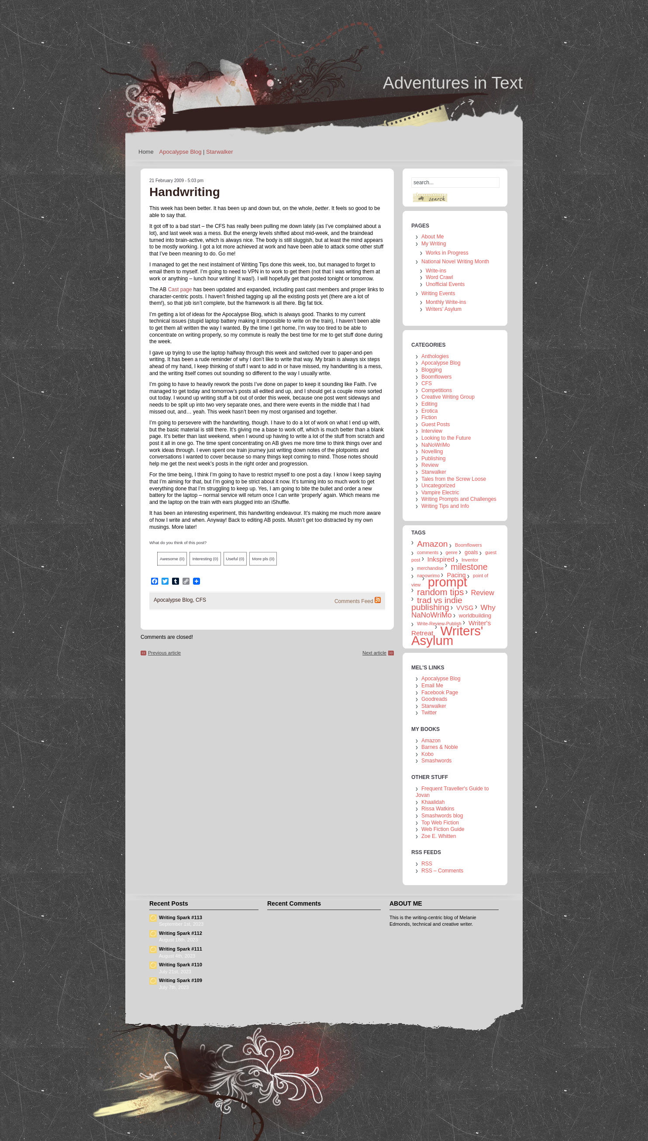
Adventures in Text (453, 82)
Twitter (429, 713)
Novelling (432, 451)
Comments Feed (353, 601)
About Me (432, 237)
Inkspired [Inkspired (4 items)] (441, 559)
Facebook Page (439, 692)
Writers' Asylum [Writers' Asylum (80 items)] (447, 636)
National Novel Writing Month (455, 262)
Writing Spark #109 (180, 980)
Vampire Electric (440, 492)
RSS (426, 864)
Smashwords (436, 761)
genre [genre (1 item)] (452, 552)
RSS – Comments (442, 871)
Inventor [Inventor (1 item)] (470, 559)
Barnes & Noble (439, 747)
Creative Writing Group (448, 397)
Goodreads (434, 699)
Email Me (432, 686)
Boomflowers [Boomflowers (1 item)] (468, 545)
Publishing (433, 458)
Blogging (431, 370)
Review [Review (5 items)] (482, 592)
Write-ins (436, 271)
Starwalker (219, 151)
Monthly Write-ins (446, 302)
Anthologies (435, 356)
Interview (431, 431)
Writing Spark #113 (180, 917)
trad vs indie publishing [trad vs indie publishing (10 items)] (436, 604)
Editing (429, 404)
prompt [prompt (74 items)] (447, 582)
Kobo (427, 754)
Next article (374, 652)
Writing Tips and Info (445, 506)
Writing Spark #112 (180, 933)
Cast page (180, 289)
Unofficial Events (445, 284)
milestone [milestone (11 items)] (469, 567)
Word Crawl (439, 277)
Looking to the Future (446, 438)
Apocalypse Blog (180, 151)
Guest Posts (435, 424)
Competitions (436, 390)
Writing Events (438, 293)
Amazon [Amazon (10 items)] (432, 543)
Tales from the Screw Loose (453, 479)
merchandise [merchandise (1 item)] (430, 568)
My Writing (433, 244)
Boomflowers (436, 377)
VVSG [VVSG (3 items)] (464, 607)
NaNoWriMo (435, 445)
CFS (201, 600)
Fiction (429, 417)
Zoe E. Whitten (438, 836)
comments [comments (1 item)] (427, 552)
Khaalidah (433, 802)
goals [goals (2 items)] (471, 552)
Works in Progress (447, 253)
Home (146, 151)
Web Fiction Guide (443, 829)
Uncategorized (438, 486)
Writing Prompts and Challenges (458, 499)
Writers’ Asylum (444, 309)
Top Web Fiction (440, 823)
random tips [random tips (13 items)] (440, 592)
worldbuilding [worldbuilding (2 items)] (475, 615)
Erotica (429, 411)
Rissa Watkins (438, 809)
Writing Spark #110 (180, 964)
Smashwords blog (442, 816)
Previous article (164, 652)
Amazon (431, 741)
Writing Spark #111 (180, 948)
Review (429, 465)
